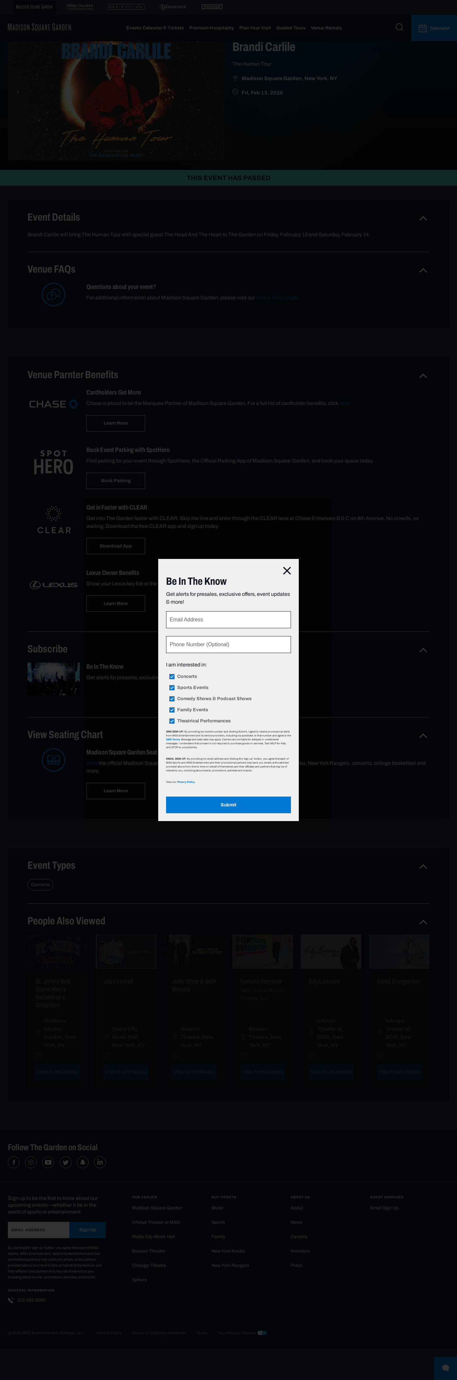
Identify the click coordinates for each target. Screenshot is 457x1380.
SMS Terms (173, 739)
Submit (228, 804)
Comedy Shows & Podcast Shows (214, 699)
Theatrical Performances (204, 721)
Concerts (187, 676)
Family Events (192, 710)
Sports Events (193, 687)
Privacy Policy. (186, 782)
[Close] (287, 571)
